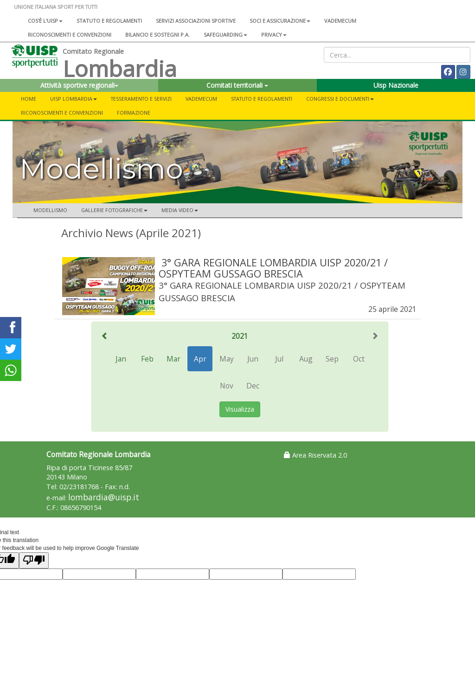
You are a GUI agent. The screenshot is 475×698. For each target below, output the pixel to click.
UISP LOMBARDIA (73, 98)
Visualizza (239, 409)
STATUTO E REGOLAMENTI (261, 98)
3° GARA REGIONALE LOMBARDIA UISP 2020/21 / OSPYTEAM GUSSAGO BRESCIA (273, 268)
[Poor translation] (34, 560)
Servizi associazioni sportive (196, 20)
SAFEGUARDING (225, 34)
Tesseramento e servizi (141, 98)
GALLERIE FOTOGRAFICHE (114, 210)
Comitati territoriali (237, 85)
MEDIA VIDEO (179, 210)
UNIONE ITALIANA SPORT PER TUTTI (55, 6)
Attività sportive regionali (79, 85)
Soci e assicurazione (280, 20)
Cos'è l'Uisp (45, 20)
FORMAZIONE (133, 112)
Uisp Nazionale (395, 85)
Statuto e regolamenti (109, 20)
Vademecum (340, 20)
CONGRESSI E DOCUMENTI (340, 98)
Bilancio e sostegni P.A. (157, 34)
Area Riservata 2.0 (315, 455)
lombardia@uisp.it (103, 497)
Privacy (274, 34)
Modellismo (50, 210)
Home (28, 98)
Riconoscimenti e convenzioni (69, 34)
